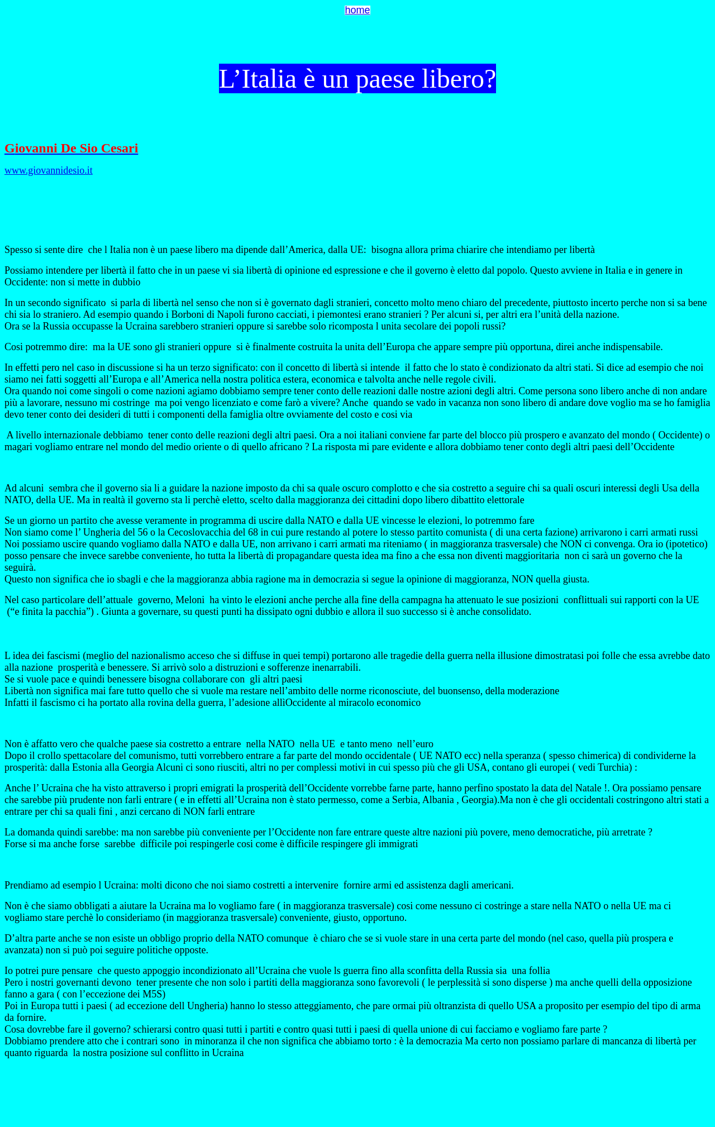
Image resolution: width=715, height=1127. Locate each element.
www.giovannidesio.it (48, 170)
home (357, 10)
